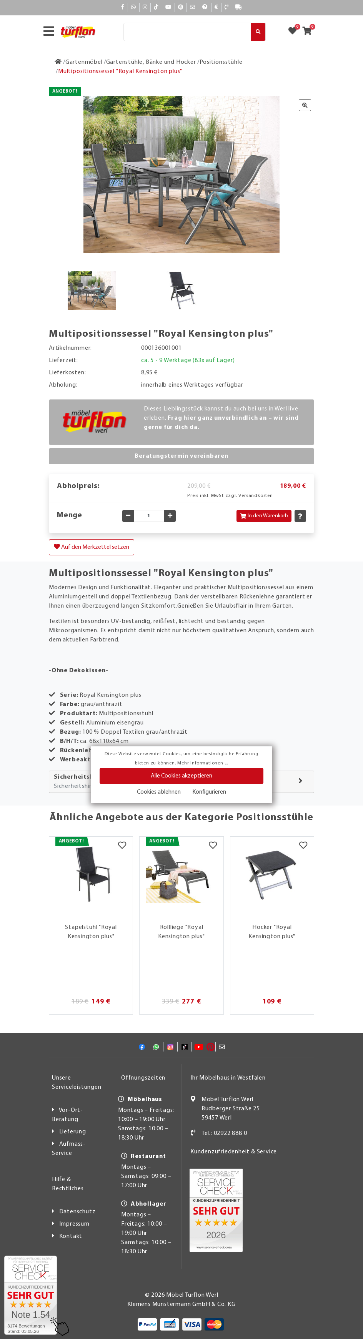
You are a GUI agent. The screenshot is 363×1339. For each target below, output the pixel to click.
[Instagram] (145, 7)
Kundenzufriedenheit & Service (233, 1152)
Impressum (74, 1224)
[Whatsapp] (133, 7)
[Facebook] (123, 7)
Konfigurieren (209, 792)
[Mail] (193, 7)
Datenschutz (77, 1212)
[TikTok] (156, 7)
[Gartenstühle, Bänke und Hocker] (151, 62)
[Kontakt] (226, 7)
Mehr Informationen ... (202, 763)
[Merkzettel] (122, 846)
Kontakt (71, 1236)
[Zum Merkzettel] (295, 32)
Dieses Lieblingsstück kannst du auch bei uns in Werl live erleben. (221, 418)
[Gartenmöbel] (84, 62)
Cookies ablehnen (159, 792)
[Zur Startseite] (58, 62)
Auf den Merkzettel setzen (91, 546)
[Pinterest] (180, 7)
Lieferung (72, 1132)
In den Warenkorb (264, 516)
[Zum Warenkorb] (309, 32)
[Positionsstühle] (221, 62)
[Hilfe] (205, 7)
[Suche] (187, 32)
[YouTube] (168, 7)
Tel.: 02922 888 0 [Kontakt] (224, 1133)
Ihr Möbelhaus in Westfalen (228, 1078)
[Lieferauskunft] (238, 7)
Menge (69, 515)
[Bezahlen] (216, 7)
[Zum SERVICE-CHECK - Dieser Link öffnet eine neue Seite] (30, 1295)
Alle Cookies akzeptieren (181, 776)
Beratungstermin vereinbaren (181, 456)
